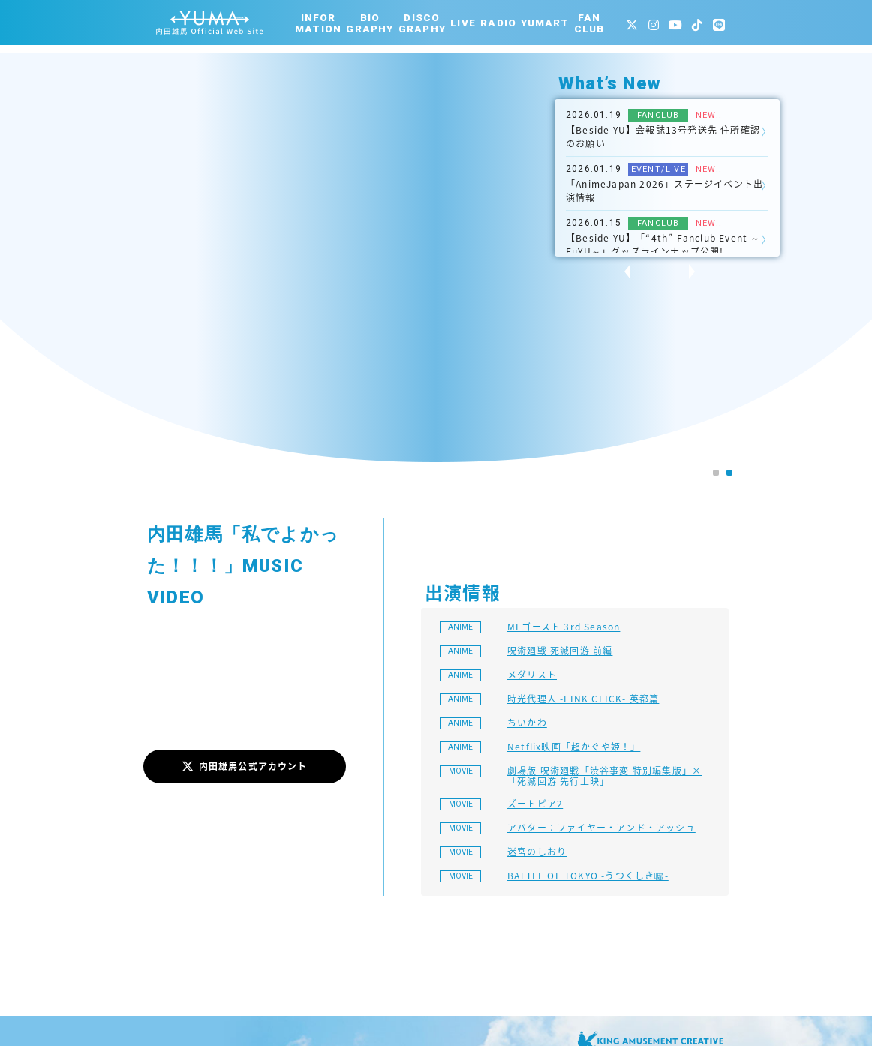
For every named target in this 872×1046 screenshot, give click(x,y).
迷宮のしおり (537, 851)
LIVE (463, 23)
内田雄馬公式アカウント (244, 766)
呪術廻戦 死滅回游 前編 (559, 650)
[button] (716, 473)
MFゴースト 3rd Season (563, 626)
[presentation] (619, 271)
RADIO (498, 23)
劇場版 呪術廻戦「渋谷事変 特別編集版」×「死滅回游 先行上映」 (604, 776)
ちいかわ (527, 722)
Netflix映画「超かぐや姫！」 (573, 746)
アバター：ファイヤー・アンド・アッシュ (601, 827)
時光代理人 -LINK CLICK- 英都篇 (583, 698)
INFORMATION (318, 23)
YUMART (545, 23)
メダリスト (532, 674)
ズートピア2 (535, 803)
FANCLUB (589, 23)
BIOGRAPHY (369, 23)
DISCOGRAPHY (422, 23)
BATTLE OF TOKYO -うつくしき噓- (588, 875)
